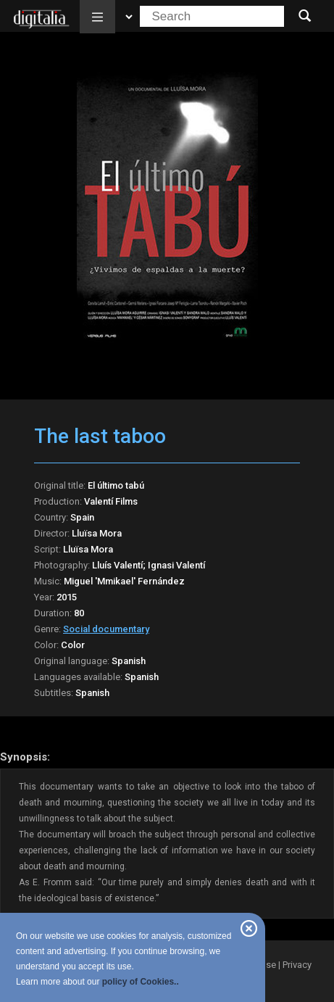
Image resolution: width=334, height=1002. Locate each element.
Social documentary (106, 629)
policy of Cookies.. (140, 982)
